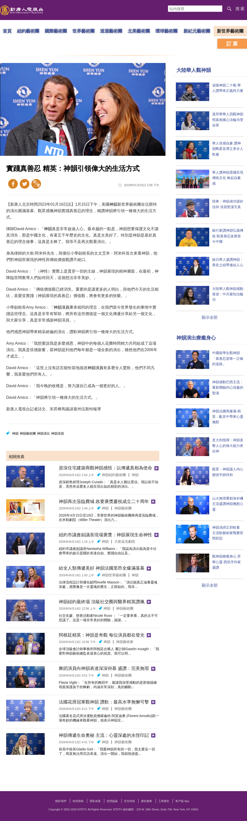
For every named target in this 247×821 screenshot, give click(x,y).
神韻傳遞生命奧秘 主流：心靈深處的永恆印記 (104, 735)
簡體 (36, 184)
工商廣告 (163, 801)
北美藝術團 (139, 30)
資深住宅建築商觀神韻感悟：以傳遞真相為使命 (105, 467)
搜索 (240, 8)
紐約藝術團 (28, 30)
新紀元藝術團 (197, 30)
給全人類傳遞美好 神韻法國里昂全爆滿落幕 (101, 568)
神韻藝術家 (124, 642)
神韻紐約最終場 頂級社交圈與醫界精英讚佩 (101, 601)
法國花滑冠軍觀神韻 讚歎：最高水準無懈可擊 (104, 702)
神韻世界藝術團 (114, 575)
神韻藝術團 (28, 433)
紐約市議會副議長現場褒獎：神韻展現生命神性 (105, 534)
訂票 (232, 43)
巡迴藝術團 (111, 30)
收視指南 (78, 801)
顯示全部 (210, 317)
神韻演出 (43, 433)
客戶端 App (182, 801)
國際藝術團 (56, 30)
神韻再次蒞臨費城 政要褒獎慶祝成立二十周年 (104, 501)
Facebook (13, 184)
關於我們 (60, 801)
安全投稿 (129, 801)
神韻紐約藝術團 (114, 475)
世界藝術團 (83, 30)
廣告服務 (146, 801)
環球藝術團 (166, 30)
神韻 (113, 204)
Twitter (24, 184)
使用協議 (112, 801)
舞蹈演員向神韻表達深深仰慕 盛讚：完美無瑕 (104, 668)
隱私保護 (95, 801)
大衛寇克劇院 (124, 541)
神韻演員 (61, 307)
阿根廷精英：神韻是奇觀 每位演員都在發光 (101, 635)
